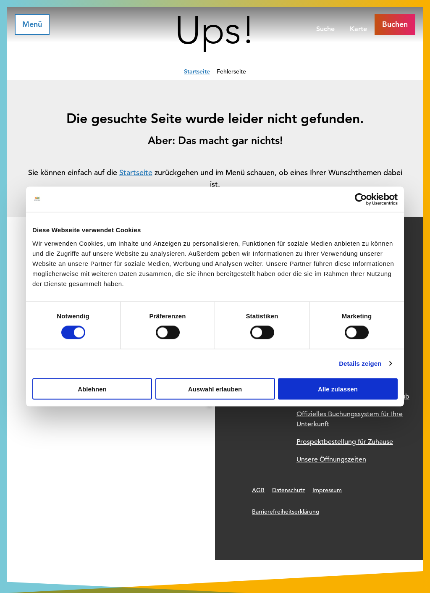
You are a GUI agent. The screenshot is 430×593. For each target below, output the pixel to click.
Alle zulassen (338, 388)
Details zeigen (360, 363)
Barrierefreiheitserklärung (286, 511)
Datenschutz (288, 490)
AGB (258, 490)
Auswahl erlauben (215, 388)
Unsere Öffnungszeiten (331, 459)
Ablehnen (92, 388)
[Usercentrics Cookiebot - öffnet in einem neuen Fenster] (361, 199)
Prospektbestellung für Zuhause (344, 442)
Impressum (327, 490)
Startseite (197, 71)
